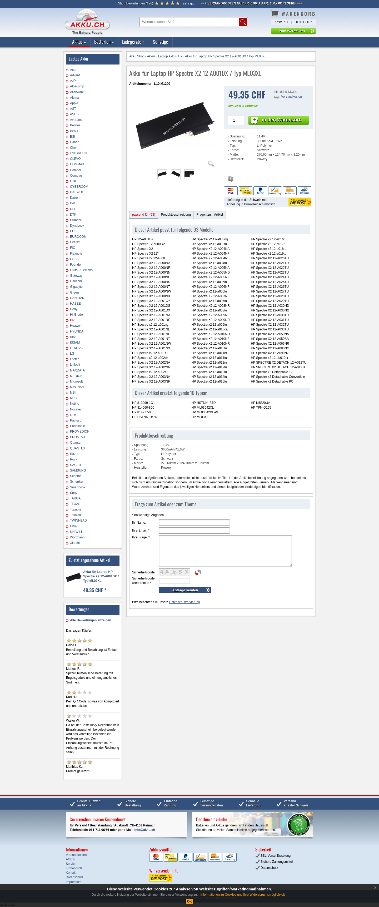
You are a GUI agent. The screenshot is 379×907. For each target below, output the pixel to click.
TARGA (75, 498)
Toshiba (75, 515)
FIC (72, 248)
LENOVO (76, 348)
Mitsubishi (77, 387)
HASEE (75, 303)
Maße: (234, 154)
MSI (73, 392)
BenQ (74, 131)
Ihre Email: (140, 530)
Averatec (76, 120)
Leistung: (236, 141)
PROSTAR (77, 437)
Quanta (75, 442)
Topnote (75, 509)
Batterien (104, 41)
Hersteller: (237, 159)
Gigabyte (76, 287)
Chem (74, 148)
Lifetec (74, 359)
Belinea (75, 125)
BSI (72, 136)
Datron (74, 198)
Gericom (76, 281)
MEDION (76, 376)
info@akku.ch (144, 830)
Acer (73, 70)
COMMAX (77, 164)
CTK (73, 181)
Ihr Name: (139, 522)
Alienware (77, 92)
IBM (73, 337)
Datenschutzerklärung (184, 602)
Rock (73, 459)
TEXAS (75, 504)
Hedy (73, 309)
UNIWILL (76, 532)
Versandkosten (291, 96)
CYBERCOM (79, 187)
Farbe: (234, 150)
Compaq (76, 175)
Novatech (76, 409)
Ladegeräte (133, 41)
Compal (75, 170)
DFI (72, 209)
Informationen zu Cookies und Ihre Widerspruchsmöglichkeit (243, 894)
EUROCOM (78, 237)
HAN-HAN (77, 298)
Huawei (75, 326)
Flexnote (76, 253)
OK (189, 901)
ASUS (74, 114)
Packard (76, 420)
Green (74, 292)
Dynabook (77, 225)
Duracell (76, 220)
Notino (74, 403)
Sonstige (160, 41)
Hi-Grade (76, 314)
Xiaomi (75, 543)
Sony (73, 493)
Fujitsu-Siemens (81, 270)
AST (73, 109)
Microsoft (76, 381)
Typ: (233, 145)
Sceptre (75, 476)
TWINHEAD (78, 520)
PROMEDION (79, 431)
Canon (74, 142)
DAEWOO (77, 192)
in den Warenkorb (282, 119)
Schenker (76, 481)
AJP (73, 81)
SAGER (75, 465)
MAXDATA (77, 370)
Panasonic (77, 426)
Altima (74, 98)
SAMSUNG (78, 470)
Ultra (73, 526)
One (73, 415)
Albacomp (77, 86)
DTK (73, 214)
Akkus (79, 41)
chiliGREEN (78, 153)
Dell (73, 203)
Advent (75, 75)
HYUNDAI (77, 331)
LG (72, 353)
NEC (73, 398)
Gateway (76, 275)
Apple (74, 103)
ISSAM (75, 342)
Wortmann (77, 537)
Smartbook (77, 487)
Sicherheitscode (143, 572)
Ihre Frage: (141, 537)
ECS (73, 231)
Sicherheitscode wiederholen (143, 581)
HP (72, 320)
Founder (76, 264)
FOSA (74, 259)
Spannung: (237, 136)
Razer (74, 454)
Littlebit (75, 364)
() (135, 3)
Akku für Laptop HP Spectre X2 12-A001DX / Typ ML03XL (101, 576)
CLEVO (75, 159)
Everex (75, 242)
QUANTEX (77, 448)
